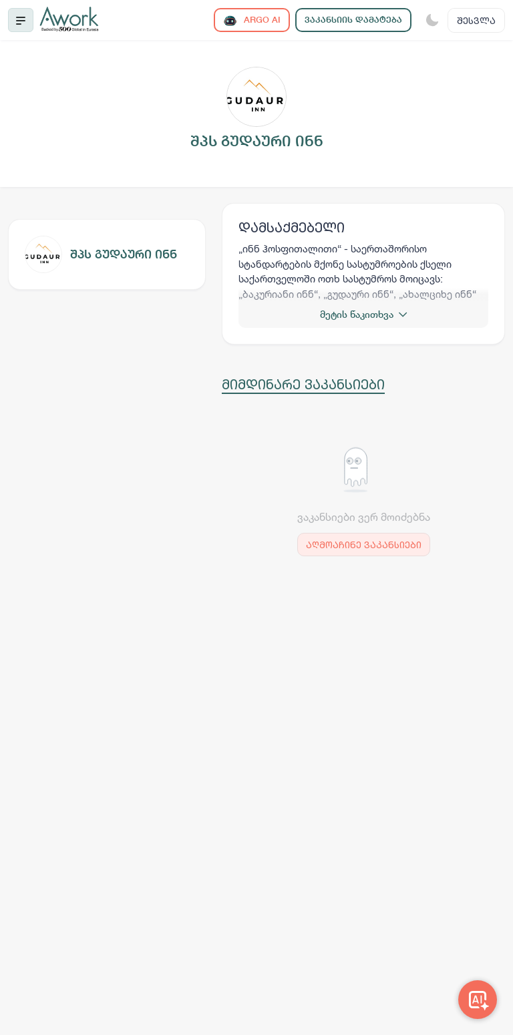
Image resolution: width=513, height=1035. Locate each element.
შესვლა (476, 20)
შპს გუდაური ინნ (123, 254)
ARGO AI (252, 20)
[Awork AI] (477, 999)
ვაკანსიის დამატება (353, 20)
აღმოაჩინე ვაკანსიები (363, 544)
